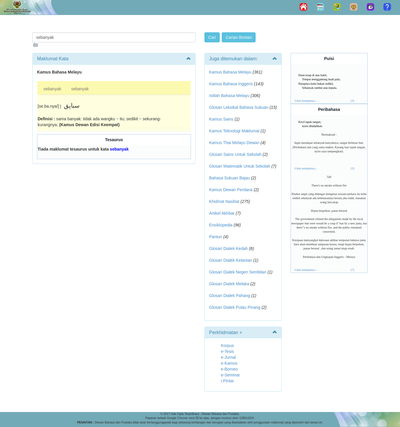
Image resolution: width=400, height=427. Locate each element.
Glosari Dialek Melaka (229, 283)
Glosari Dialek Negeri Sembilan (237, 272)
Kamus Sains (221, 119)
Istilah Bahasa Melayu (229, 95)
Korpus (227, 345)
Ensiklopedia (220, 225)
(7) (352, 269)
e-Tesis (227, 351)
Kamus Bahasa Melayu (231, 72)
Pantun (215, 236)
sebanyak (52, 88)
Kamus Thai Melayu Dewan (234, 142)
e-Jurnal (228, 357)
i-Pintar (227, 380)
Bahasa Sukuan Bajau (229, 178)
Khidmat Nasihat (224, 201)
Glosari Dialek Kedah (228, 248)
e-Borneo (229, 369)
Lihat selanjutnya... (306, 100)
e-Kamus (229, 363)
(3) (352, 100)
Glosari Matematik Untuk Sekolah (239, 166)
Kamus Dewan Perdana (231, 189)
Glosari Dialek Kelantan (230, 260)
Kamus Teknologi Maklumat (234, 131)
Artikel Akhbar (221, 213)
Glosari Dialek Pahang (229, 295)
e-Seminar (230, 375)
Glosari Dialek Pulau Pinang (234, 307)
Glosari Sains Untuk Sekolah (235, 154)
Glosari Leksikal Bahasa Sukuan (239, 107)
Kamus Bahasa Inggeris (231, 83)
